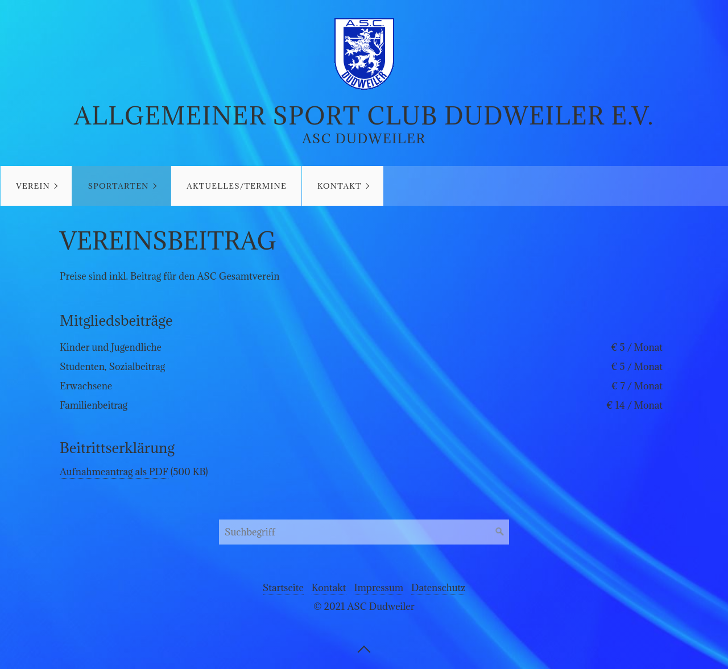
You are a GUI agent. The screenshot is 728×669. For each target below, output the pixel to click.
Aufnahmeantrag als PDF (114, 472)
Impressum (378, 587)
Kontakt (339, 186)
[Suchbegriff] (364, 532)
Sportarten (118, 186)
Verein (33, 186)
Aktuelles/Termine (237, 186)
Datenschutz (438, 587)
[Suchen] (500, 532)
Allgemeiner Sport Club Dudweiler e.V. (364, 115)
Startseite (283, 587)
